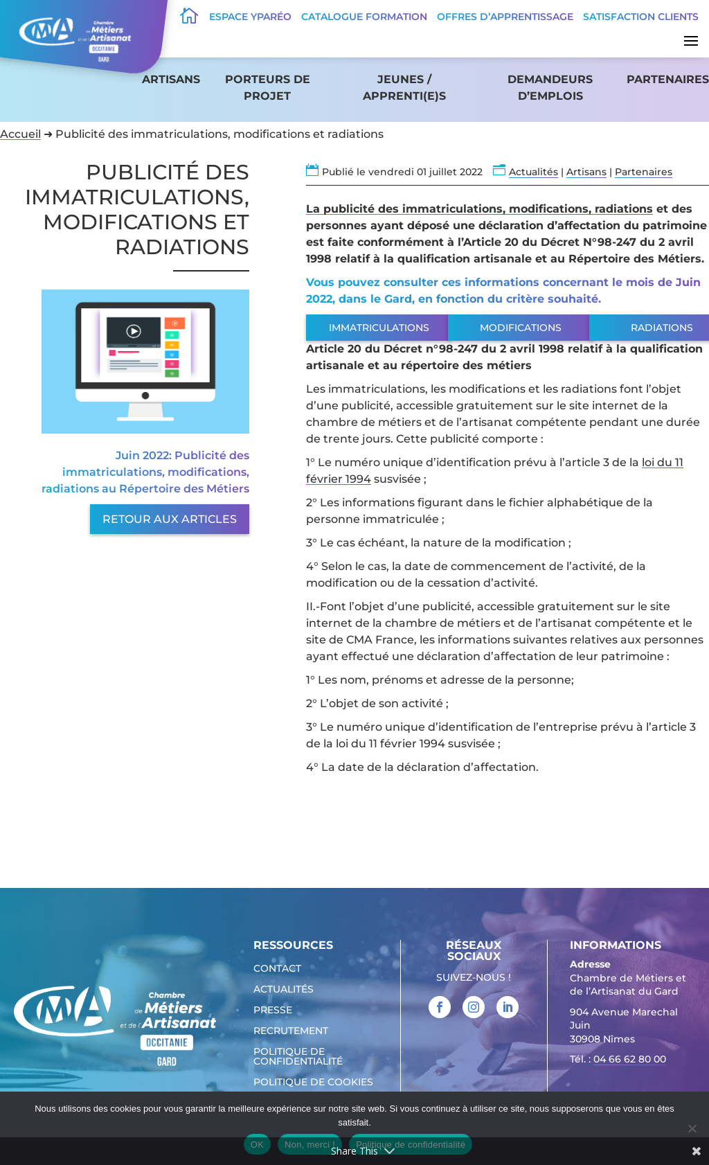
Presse (272, 1010)
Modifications (521, 327)
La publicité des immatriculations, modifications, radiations (479, 208)
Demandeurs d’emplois (550, 88)
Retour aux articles (169, 519)
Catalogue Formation (364, 16)
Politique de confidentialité (298, 1057)
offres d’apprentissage (505, 16)
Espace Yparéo (250, 16)
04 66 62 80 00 (629, 1059)
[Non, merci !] (692, 1128)
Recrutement (290, 1031)
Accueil (20, 134)
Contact (277, 969)
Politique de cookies (313, 1082)
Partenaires (668, 79)
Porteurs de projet (267, 88)
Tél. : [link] (618, 1061)
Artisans (171, 79)
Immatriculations (379, 327)
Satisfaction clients (641, 16)
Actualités (533, 172)
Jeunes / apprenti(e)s (404, 88)
